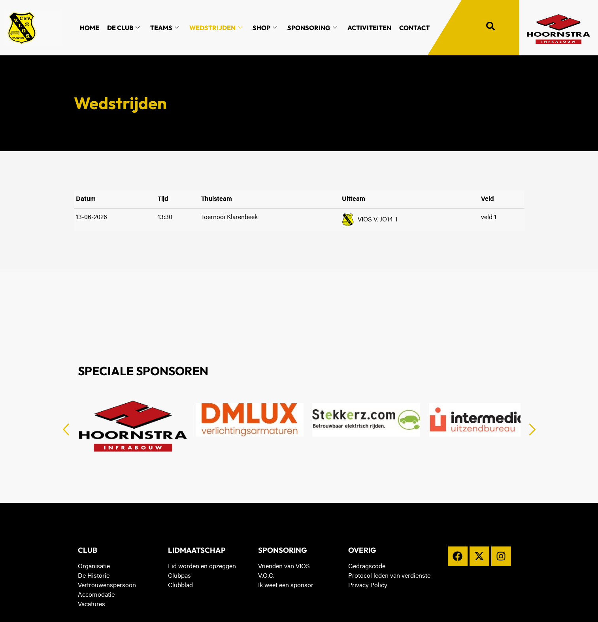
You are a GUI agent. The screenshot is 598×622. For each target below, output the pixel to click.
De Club (123, 28)
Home (89, 28)
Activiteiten (369, 28)
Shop (265, 28)
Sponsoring (312, 28)
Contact (414, 28)
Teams (164, 28)
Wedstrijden (215, 28)
